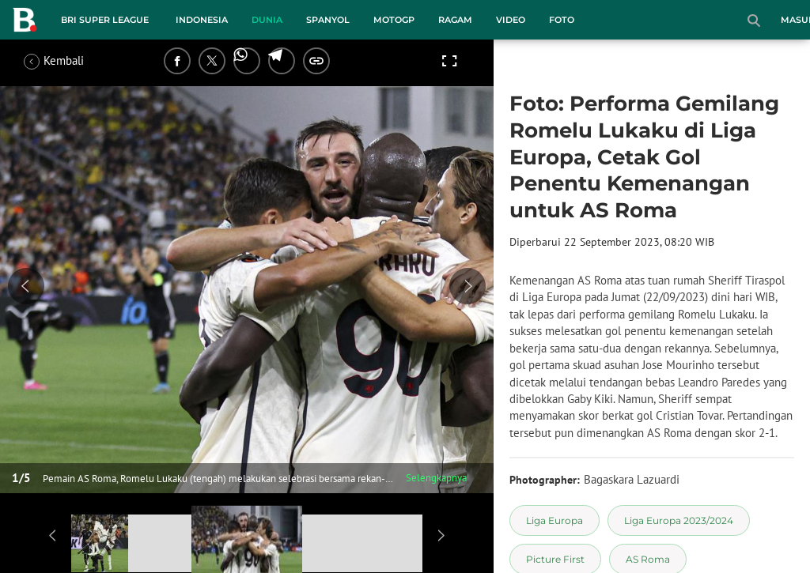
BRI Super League (105, 19)
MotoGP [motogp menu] (393, 19)
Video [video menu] (510, 19)
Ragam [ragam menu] (455, 19)
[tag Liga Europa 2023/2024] (679, 520)
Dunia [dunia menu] (267, 19)
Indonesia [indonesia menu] (202, 19)
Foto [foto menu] (561, 19)
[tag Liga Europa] (554, 520)
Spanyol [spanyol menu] (328, 19)
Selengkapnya (436, 477)
